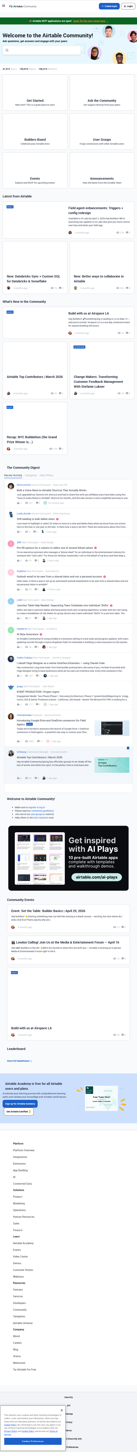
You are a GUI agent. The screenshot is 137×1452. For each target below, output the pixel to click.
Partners (18, 1289)
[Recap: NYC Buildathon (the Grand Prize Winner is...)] (35, 428)
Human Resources (23, 1217)
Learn (16, 1236)
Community (20, 1309)
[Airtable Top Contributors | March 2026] (35, 370)
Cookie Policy (10, 1445)
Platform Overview (23, 1150)
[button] (4, 6)
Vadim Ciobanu (25, 657)
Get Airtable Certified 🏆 (19, 1111)
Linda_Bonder (24, 513)
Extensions (19, 1163)
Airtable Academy (23, 1243)
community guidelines (42, 810)
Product (17, 1196)
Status (17, 1356)
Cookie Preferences (68, 1447)
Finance (17, 1230)
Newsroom (19, 1363)
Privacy (68, 1422)
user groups (37, 814)
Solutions (18, 1190)
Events (17, 1250)
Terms (68, 1430)
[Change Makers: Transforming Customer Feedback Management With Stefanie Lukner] (102, 370)
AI (14, 1177)
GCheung (21, 751)
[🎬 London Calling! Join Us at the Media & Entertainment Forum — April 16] (68, 950)
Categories (31, 475)
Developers (19, 1303)
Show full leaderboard (20, 1061)
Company (18, 1329)
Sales (16, 1223)
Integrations (20, 1157)
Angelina (21, 571)
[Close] (61, 1430)
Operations (19, 1210)
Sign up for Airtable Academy (20, 1103)
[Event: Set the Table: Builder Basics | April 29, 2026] (68, 918)
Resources (19, 1283)
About (16, 1336)
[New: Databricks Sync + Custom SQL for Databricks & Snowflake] (35, 267)
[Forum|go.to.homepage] (22, 6)
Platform (18, 1143)
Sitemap (68, 1413)
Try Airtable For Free (24, 1369)
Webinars (18, 1276)
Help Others (46, 475)
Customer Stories (23, 1270)
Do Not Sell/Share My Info (68, 1438)
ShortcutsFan (24, 484)
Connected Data (22, 1183)
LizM (19, 599)
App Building (20, 1170)
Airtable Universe (23, 1323)
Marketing (19, 1203)
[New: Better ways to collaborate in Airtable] (102, 267)
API (68, 1405)
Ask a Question (41, 817)
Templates (19, 1316)
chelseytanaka (24, 715)
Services (18, 1296)
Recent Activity (13, 475)
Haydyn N (22, 628)
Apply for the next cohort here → (90, 20)
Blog (15, 1349)
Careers (17, 1343)
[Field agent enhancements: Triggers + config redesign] (68, 220)
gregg (20, 686)
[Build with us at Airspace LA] (68, 323)
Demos (17, 1263)
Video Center (20, 1256)
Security (68, 1397)
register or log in (36, 807)
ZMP (19, 542)
